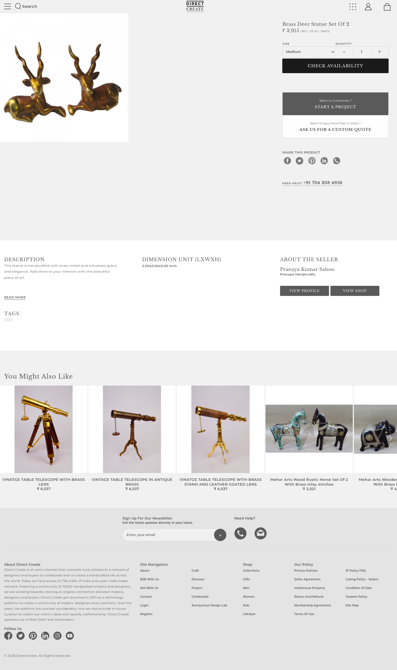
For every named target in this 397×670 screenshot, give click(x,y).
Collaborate (200, 597)
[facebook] (287, 161)
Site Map (352, 605)
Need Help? (312, 182)
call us (241, 533)
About (144, 570)
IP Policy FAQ (356, 570)
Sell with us (149, 588)
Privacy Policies (306, 570)
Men (246, 588)
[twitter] (300, 161)
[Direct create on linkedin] (46, 635)
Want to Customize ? (335, 104)
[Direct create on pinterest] (34, 635)
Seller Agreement (307, 579)
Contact (146, 597)
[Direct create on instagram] (58, 635)
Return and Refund (308, 597)
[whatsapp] (337, 161)
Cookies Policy (356, 597)
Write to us (261, 533)
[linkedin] (324, 161)
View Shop (355, 291)
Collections (251, 570)
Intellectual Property (309, 588)
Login (144, 605)
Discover (198, 579)
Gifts (246, 579)
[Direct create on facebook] (9, 635)
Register (146, 614)
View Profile (305, 291)
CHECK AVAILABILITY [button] (335, 65)
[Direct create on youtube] (71, 635)
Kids (246, 605)
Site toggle (7, 6)
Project (197, 588)
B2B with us (149, 579)
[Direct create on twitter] (22, 635)
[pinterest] (312, 161)
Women (249, 597)
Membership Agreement (312, 605)
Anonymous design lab (209, 605)
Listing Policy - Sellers (362, 579)
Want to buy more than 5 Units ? (335, 127)
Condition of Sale (359, 588)
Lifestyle (249, 614)
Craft (195, 570)
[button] (390, 438)
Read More (15, 297)
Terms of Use (304, 614)
